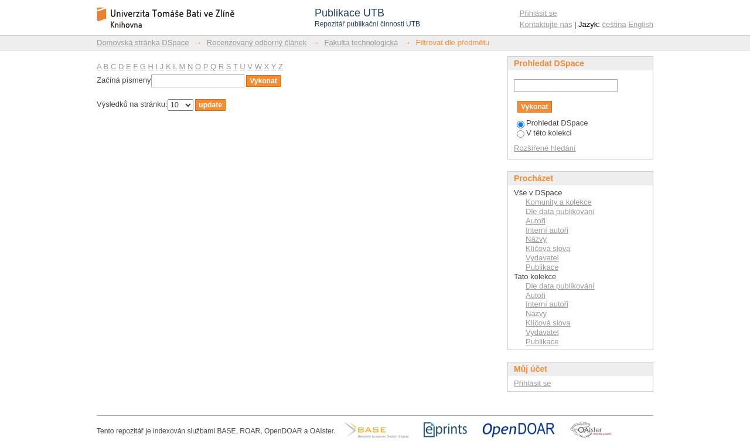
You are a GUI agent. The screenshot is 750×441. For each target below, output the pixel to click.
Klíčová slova (548, 248)
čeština (614, 24)
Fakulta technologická (361, 42)
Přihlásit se (538, 13)
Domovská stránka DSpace (143, 42)
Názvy (536, 239)
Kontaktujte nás (546, 24)
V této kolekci (544, 132)
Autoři (536, 220)
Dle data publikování (560, 211)
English (640, 24)
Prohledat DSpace (552, 122)
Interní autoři (547, 230)
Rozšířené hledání (545, 148)
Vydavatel (542, 257)
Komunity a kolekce (559, 202)
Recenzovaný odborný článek (257, 42)
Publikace (542, 267)
